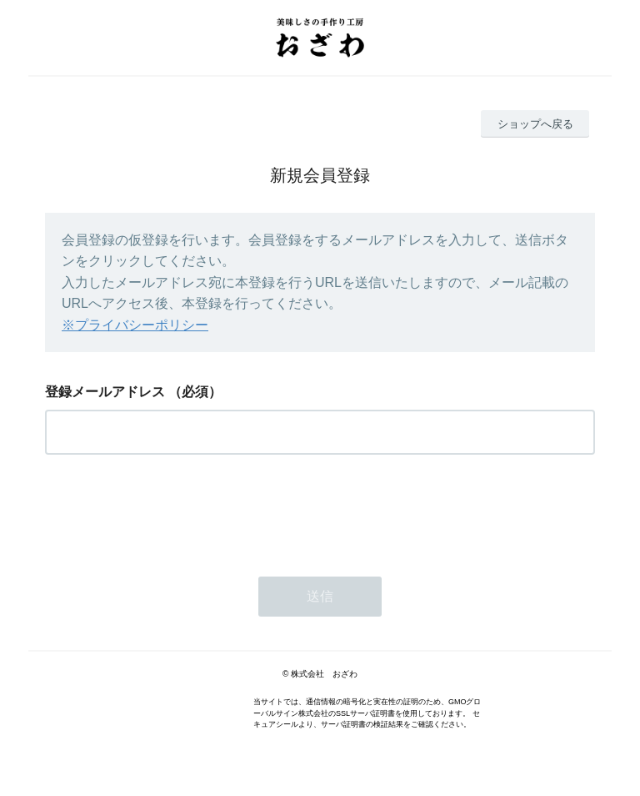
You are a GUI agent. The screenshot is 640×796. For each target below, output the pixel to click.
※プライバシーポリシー (135, 325)
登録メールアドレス (105, 392)
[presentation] (171, 510)
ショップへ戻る (535, 124)
